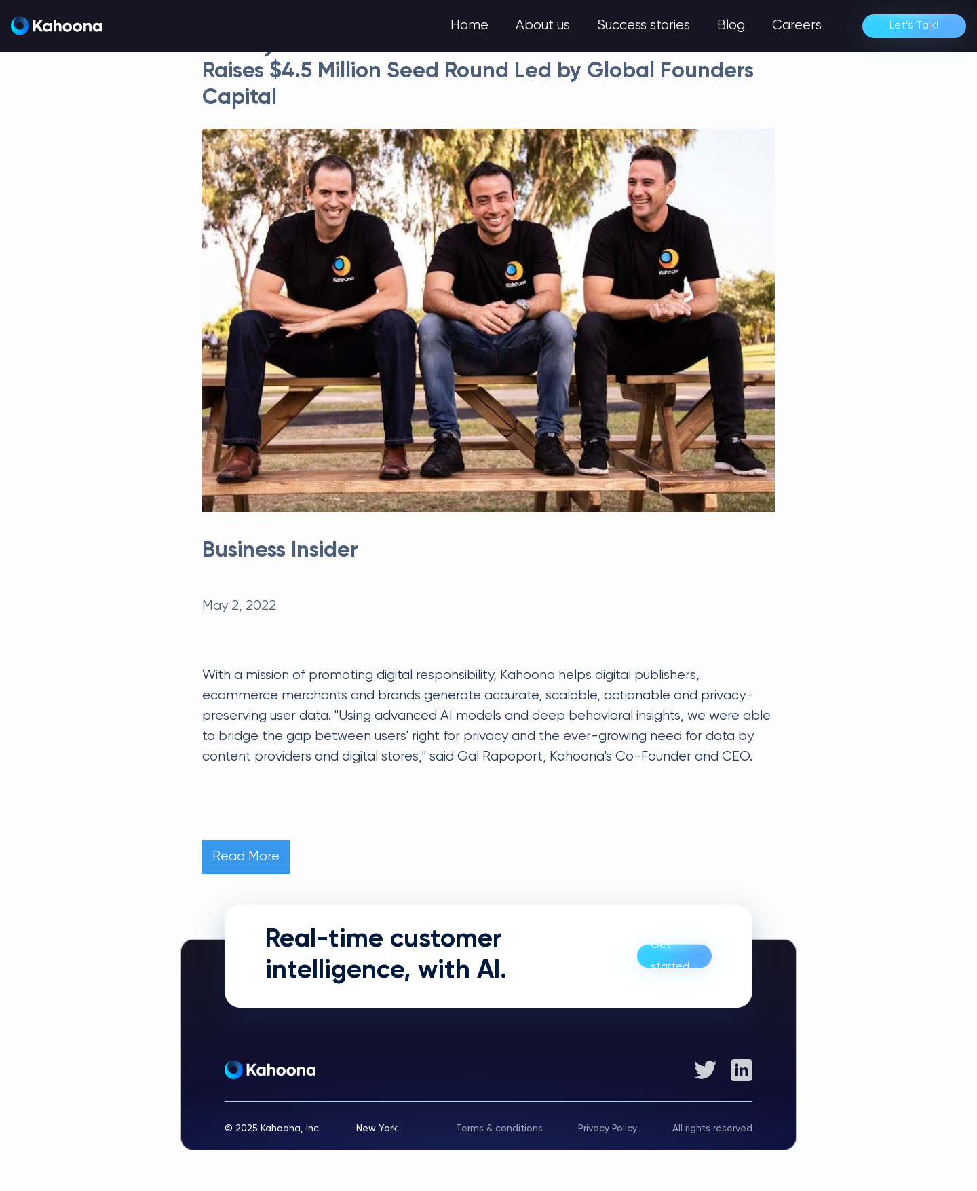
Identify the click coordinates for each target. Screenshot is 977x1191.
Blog (731, 25)
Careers (797, 25)
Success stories (643, 25)
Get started (670, 956)
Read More (246, 856)
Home (469, 25)
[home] (56, 26)
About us (543, 25)
